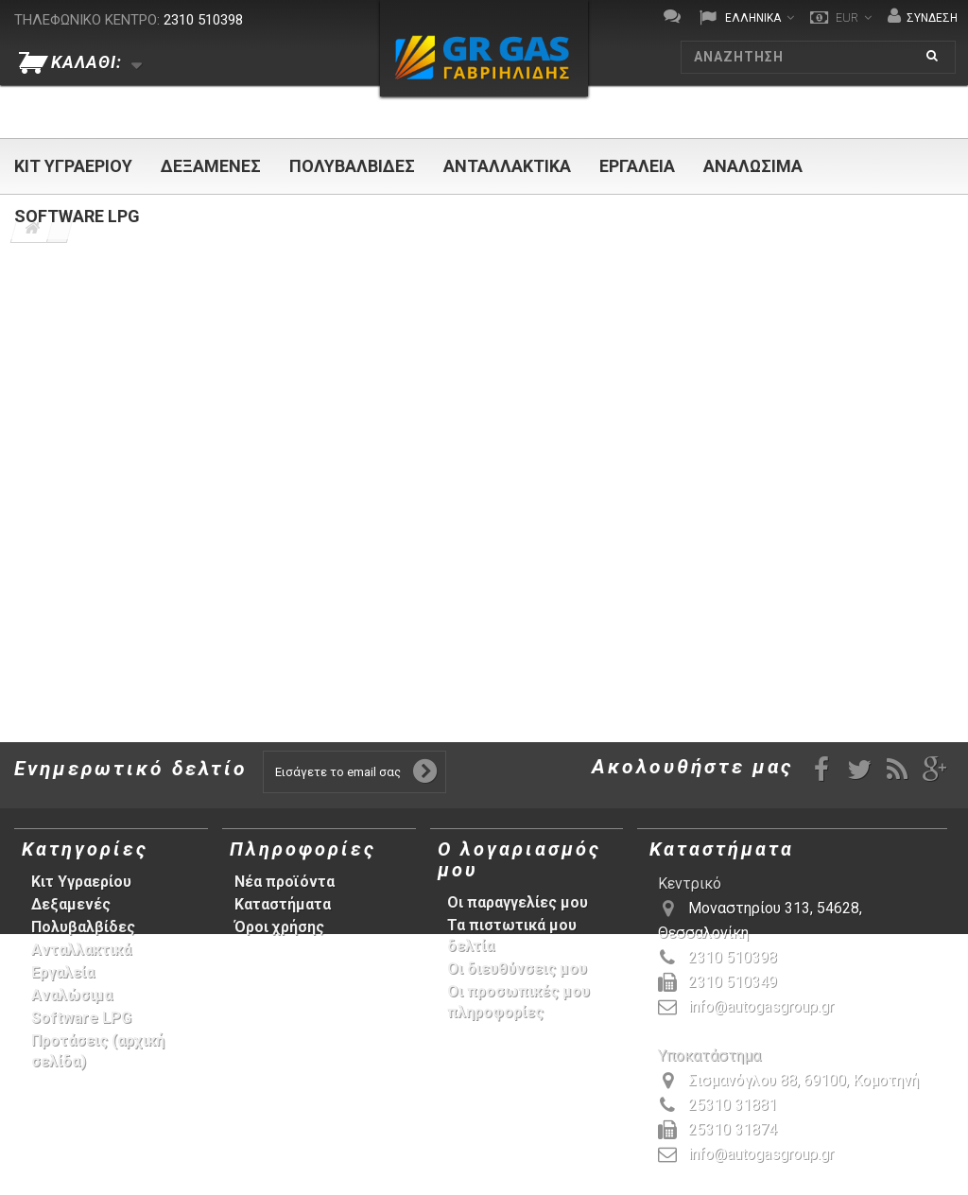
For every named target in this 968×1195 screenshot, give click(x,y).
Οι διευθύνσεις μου (517, 969)
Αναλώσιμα (753, 166)
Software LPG (77, 216)
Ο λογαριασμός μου (519, 859)
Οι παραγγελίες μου (517, 902)
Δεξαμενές (211, 166)
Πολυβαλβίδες (352, 166)
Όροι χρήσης (279, 927)
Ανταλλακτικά (507, 166)
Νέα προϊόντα (284, 882)
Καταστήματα (282, 904)
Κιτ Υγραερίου (73, 166)
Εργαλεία (637, 166)
